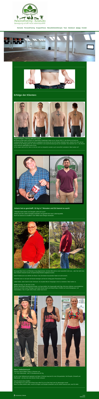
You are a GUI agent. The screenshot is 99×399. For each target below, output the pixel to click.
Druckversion (18, 395)
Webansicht (82, 396)
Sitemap (24, 395)
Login (84, 395)
